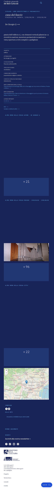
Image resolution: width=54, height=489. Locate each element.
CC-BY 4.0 (6, 101)
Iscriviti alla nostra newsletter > (18, 439)
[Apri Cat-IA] (46, 484)
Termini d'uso (7, 478)
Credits (6, 486)
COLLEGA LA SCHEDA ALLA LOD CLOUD (18, 417)
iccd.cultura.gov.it (8, 465)
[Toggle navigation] (41, 3)
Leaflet (21, 399)
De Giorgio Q (10, 24)
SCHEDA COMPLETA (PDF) (10, 109)
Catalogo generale (11, 2)
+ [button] (6, 370)
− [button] (6, 373)
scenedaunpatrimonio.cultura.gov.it (13, 468)
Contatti (6, 482)
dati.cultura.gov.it (8, 467)
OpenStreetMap (29, 399)
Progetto (6, 474)
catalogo (8, 11)
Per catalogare (8, 470)
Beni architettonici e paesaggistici (26, 11)
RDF (5, 107)
